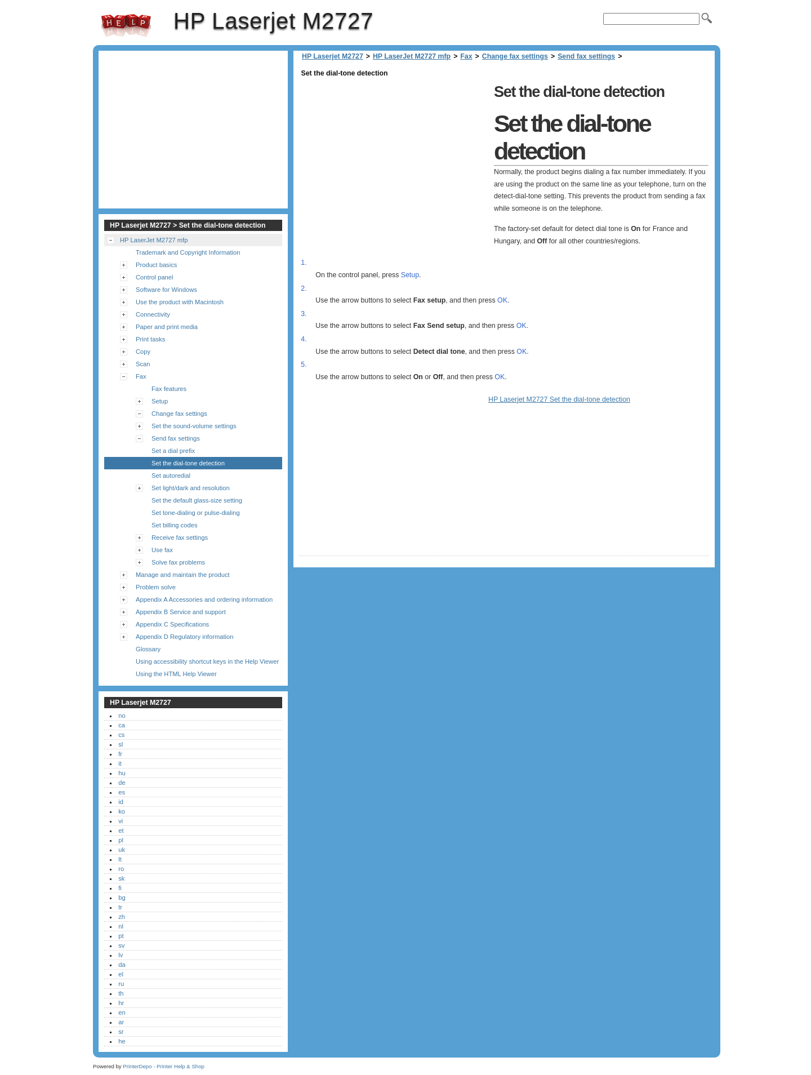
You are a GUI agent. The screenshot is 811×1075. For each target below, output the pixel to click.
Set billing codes (174, 525)
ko (121, 811)
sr (120, 1031)
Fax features (168, 388)
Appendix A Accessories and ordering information (204, 599)
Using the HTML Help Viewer (176, 673)
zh (121, 916)
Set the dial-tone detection (188, 463)
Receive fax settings (179, 537)
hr (121, 1003)
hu (121, 773)
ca (121, 725)
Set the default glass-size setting (196, 500)
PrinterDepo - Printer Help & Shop (163, 1066)
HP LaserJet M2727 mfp (412, 56)
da (121, 964)
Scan (143, 364)
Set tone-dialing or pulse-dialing (195, 512)
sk (121, 878)
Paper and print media (167, 326)
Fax (466, 56)
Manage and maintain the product (183, 574)
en (121, 1012)
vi (120, 821)
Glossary (148, 649)
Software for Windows (166, 289)
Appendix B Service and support (181, 611)
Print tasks (150, 339)
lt (120, 859)
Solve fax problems (178, 562)
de (121, 782)
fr (120, 753)
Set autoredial (170, 475)
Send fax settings (586, 56)
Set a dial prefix (173, 450)
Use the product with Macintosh (180, 302)
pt (120, 935)
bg (121, 897)
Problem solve (156, 587)
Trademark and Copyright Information (188, 252)
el (120, 974)
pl (120, 840)
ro (121, 868)
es (121, 792)
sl (120, 744)
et (120, 830)
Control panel (154, 277)
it (120, 763)
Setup (159, 401)
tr (120, 907)
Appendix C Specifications (172, 624)
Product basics (156, 264)
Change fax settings (515, 56)
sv (121, 945)
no (121, 715)
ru (121, 983)
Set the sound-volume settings (194, 426)
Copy (143, 351)
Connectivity (153, 314)
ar (121, 1022)
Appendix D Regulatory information (185, 636)
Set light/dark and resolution (190, 488)
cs (121, 734)
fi (120, 888)
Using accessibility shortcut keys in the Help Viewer (207, 661)
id (120, 801)
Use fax (162, 550)
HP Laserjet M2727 (126, 25)
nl (120, 926)
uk (121, 849)
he (121, 1041)
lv (120, 955)
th (120, 993)
